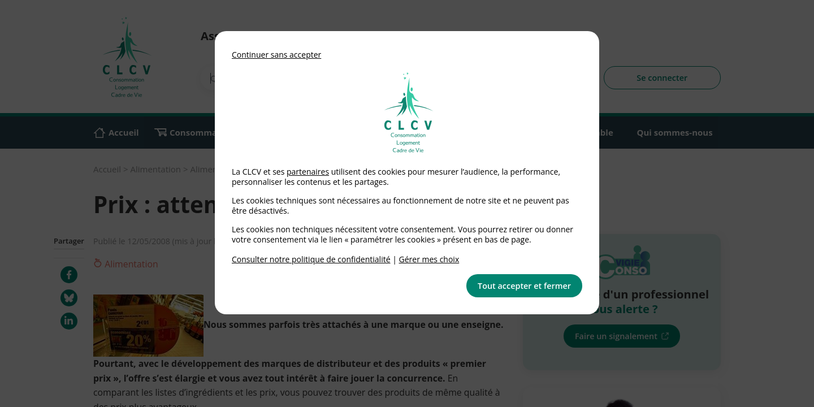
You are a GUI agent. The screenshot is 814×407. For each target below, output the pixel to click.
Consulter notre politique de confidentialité (311, 259)
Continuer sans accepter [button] (276, 54)
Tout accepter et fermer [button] (524, 285)
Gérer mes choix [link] (429, 259)
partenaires (308, 171)
